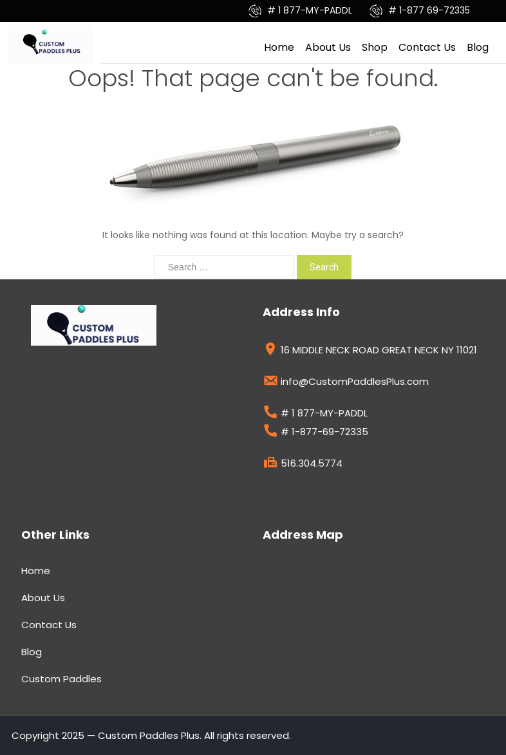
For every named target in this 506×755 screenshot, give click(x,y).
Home (279, 47)
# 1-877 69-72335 (420, 10)
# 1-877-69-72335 (315, 433)
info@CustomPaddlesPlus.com (346, 383)
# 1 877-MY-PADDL (301, 10)
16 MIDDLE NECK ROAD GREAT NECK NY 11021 (370, 351)
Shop (375, 47)
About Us (328, 47)
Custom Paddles (61, 678)
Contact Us (427, 47)
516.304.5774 (302, 464)
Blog (478, 47)
